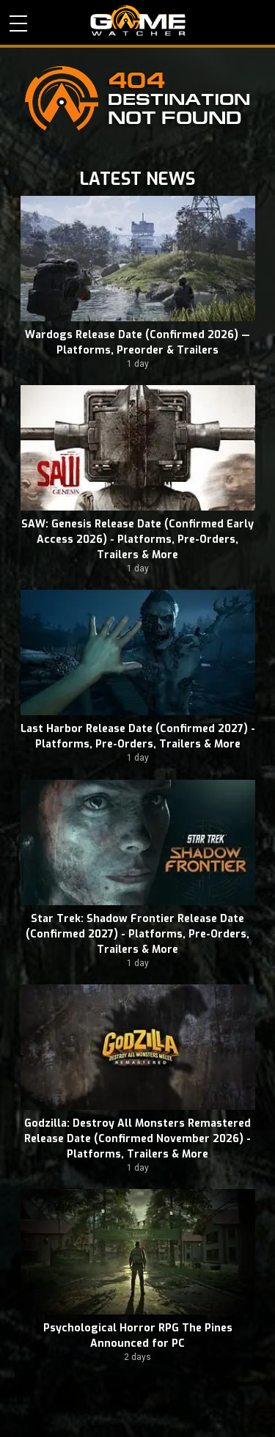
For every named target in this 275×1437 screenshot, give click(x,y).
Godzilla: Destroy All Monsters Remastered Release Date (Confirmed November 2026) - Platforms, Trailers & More (137, 1138)
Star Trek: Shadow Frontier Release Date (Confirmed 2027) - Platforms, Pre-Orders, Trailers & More (137, 934)
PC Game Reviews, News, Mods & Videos (138, 20)
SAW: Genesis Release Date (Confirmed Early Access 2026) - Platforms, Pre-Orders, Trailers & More (137, 539)
